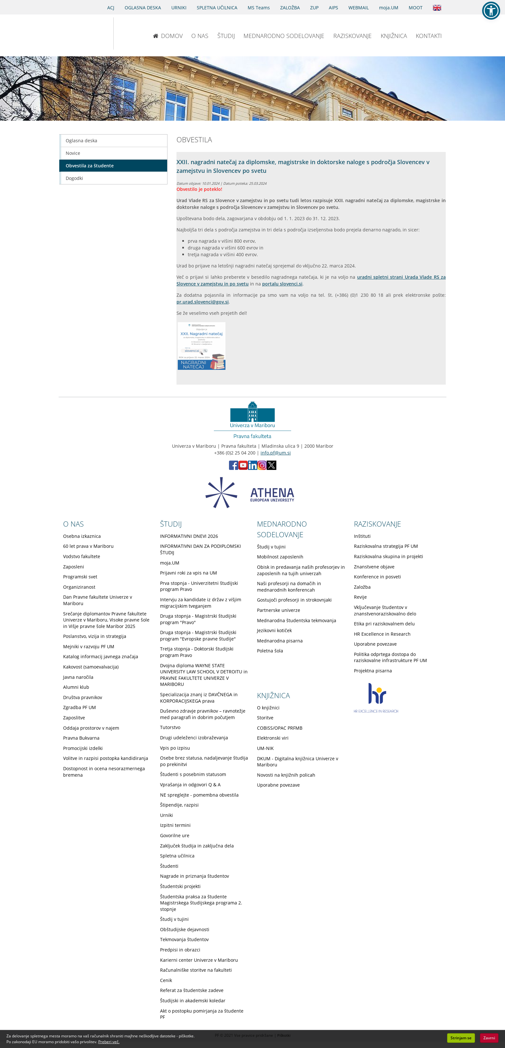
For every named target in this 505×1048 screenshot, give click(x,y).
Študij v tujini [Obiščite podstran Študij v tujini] (174, 919)
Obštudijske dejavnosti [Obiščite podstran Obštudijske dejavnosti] (184, 929)
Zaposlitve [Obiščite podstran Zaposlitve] (74, 718)
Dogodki (74, 178)
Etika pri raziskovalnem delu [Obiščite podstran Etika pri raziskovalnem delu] (384, 624)
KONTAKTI (429, 36)
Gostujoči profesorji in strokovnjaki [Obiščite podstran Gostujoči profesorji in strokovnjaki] (294, 600)
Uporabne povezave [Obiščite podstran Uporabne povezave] (375, 644)
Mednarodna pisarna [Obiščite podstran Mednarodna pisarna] (280, 641)
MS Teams (259, 8)
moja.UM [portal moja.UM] (388, 8)
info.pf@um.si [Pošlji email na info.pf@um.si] (276, 453)
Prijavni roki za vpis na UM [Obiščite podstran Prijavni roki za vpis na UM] (188, 573)
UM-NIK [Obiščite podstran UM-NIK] (265, 748)
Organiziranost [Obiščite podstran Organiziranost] (79, 587)
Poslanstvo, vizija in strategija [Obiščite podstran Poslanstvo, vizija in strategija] (94, 636)
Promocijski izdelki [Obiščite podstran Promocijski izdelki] (83, 748)
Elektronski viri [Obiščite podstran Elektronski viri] (273, 738)
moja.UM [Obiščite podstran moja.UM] (169, 563)
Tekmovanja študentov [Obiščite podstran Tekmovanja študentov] (184, 939)
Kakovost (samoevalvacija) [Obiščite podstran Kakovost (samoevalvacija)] (91, 667)
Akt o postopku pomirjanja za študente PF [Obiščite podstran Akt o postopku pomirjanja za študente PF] (201, 1014)
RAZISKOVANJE (352, 36)
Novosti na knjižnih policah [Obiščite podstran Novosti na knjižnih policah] (286, 775)
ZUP (314, 8)
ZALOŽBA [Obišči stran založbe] (290, 8)
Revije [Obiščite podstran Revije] (360, 597)
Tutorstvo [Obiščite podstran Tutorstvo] (170, 727)
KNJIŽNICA (394, 36)
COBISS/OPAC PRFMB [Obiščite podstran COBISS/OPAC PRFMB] (279, 728)
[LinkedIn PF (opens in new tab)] (252, 468)
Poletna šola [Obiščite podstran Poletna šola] (270, 651)
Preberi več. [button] (108, 1041)
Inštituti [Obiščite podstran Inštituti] (362, 536)
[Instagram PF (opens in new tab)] (262, 468)
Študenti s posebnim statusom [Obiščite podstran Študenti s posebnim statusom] (193, 774)
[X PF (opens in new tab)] (271, 468)
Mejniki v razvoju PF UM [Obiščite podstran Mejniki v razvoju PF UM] (88, 646)
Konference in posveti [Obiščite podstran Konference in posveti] (377, 577)
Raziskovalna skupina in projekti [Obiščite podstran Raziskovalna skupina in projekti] (388, 556)
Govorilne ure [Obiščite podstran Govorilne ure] (174, 835)
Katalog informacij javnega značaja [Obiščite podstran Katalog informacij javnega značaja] (100, 656)
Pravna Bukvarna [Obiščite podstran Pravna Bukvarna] (81, 738)
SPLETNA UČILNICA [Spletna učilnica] (217, 8)
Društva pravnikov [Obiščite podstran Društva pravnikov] (82, 697)
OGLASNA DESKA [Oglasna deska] (143, 8)
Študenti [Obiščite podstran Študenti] (169, 866)
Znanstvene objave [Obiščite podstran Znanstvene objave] (374, 567)
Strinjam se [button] (461, 1038)
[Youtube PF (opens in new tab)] (243, 468)
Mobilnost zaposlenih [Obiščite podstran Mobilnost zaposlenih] (280, 557)
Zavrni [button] (489, 1038)
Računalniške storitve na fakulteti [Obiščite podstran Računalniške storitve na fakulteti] (196, 970)
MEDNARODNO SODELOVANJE (283, 36)
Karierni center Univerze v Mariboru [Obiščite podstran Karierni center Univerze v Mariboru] (199, 960)
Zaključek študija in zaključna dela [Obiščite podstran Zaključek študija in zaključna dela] (197, 846)
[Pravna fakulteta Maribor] (135, 33)
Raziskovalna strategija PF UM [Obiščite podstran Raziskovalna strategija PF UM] (386, 546)
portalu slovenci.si (282, 284)
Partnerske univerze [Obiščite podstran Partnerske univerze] (278, 610)
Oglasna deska (81, 140)
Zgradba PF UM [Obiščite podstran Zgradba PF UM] (79, 707)
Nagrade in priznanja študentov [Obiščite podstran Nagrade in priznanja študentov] (194, 876)
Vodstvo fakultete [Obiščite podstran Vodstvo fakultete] (81, 556)
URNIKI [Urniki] (178, 8)
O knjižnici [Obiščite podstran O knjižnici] (268, 708)
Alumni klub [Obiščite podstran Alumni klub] (76, 687)
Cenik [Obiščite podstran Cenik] (166, 980)
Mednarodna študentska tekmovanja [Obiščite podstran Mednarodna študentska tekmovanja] (296, 620)
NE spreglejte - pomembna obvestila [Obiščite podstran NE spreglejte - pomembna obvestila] (199, 795)
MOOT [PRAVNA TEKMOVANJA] (416, 8)
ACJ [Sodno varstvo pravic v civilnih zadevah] (110, 8)
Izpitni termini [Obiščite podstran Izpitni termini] (175, 825)
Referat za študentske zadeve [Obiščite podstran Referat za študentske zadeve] (192, 990)
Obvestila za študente (90, 166)
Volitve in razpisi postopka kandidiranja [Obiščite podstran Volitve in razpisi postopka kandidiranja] (105, 758)
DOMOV (167, 36)
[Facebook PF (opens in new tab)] (233, 468)
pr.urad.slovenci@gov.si (202, 302)
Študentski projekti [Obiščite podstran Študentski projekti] (180, 886)
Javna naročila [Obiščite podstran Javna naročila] (78, 677)
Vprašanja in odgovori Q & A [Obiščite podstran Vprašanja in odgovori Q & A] (190, 784)
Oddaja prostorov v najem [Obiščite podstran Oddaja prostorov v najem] (91, 728)
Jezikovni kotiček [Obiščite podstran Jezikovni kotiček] (274, 630)
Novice (73, 153)
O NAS (199, 36)
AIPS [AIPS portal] (333, 8)
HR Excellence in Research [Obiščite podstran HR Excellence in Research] (382, 634)
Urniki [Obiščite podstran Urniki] (166, 815)
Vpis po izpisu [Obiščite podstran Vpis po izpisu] (175, 748)
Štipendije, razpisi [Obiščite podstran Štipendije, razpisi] (179, 805)
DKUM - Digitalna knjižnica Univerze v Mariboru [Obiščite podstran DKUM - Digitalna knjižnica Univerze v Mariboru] (297, 761)
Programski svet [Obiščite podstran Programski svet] (80, 577)
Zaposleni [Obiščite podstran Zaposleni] (73, 567)
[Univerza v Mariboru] (79, 33)
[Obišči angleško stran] (437, 7)
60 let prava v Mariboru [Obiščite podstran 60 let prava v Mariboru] (88, 546)
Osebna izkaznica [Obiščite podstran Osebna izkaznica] (82, 536)
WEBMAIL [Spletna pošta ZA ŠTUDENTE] (358, 8)
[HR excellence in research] (376, 711)
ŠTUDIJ (226, 36)
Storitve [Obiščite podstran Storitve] (265, 718)
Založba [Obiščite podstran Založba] (362, 587)
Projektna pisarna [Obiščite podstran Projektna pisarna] (373, 671)
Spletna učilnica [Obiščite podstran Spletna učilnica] (177, 856)
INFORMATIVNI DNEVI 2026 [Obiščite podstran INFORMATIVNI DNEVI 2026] (189, 536)
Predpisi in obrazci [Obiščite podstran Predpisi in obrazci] (180, 950)
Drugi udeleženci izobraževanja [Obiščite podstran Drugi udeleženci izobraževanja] (194, 738)
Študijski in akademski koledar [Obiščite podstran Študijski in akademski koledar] (192, 1000)
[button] (491, 10)
